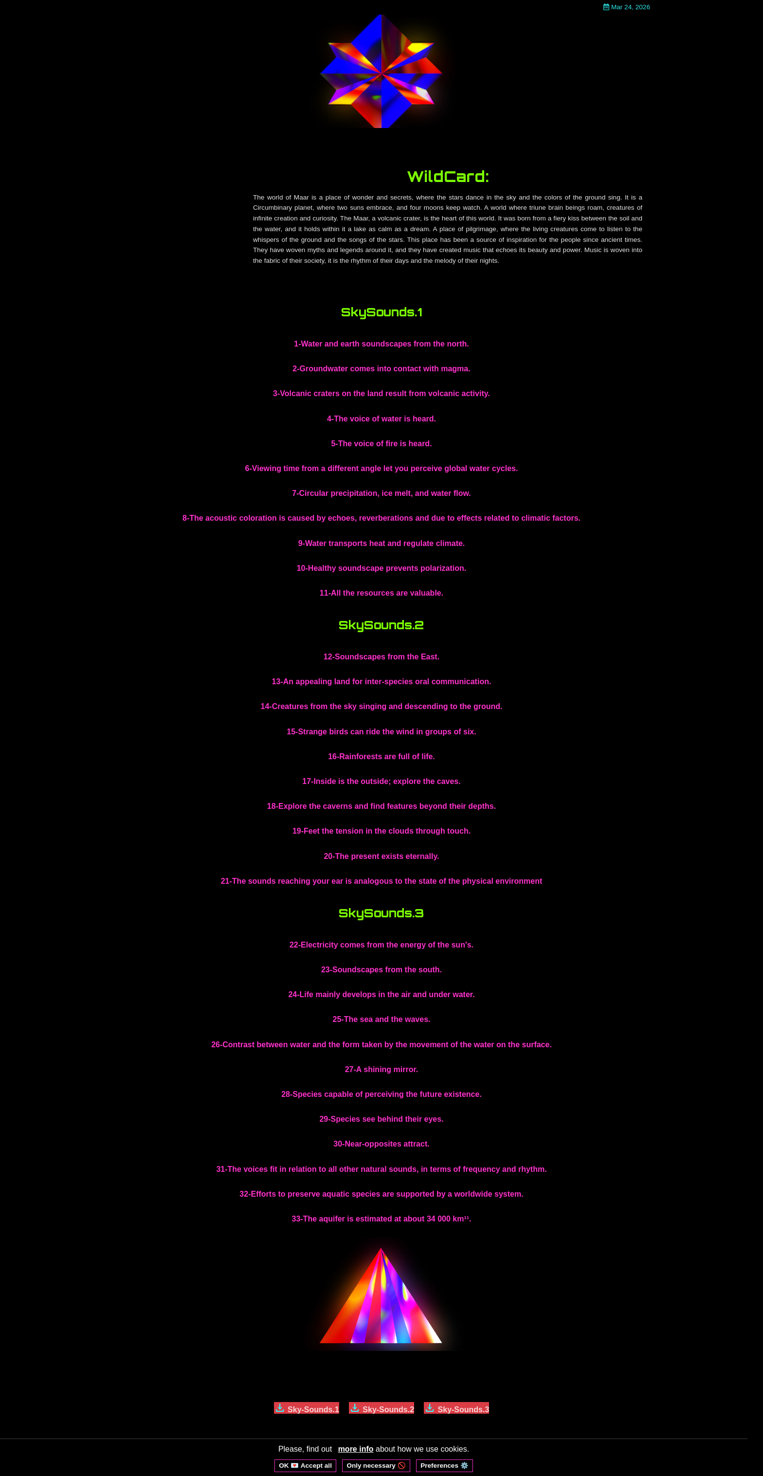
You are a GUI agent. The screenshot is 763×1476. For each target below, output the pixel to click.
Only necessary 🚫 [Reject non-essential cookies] (375, 1465)
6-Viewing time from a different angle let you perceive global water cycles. (381, 468)
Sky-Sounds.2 (381, 1408)
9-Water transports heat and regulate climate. (381, 543)
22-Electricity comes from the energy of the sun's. (381, 945)
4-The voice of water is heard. (381, 419)
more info (356, 1449)
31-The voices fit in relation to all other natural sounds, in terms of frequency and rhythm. (381, 1169)
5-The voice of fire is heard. (381, 443)
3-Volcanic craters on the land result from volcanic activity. (381, 393)
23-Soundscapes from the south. (381, 970)
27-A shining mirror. (381, 1069)
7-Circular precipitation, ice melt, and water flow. (381, 493)
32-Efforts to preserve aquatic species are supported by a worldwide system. (381, 1194)
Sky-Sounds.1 (306, 1408)
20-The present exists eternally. (381, 856)
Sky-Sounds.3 (456, 1408)
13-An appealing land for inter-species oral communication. (381, 681)
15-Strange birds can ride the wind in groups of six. (381, 732)
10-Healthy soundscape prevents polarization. (382, 568)
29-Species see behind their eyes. (381, 1119)
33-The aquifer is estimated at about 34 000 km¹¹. (381, 1219)
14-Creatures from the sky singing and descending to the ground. (382, 706)
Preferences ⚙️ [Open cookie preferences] (444, 1465)
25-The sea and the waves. (382, 1019)
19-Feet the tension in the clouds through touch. (381, 831)
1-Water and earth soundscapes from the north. (381, 344)
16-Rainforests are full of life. (381, 756)
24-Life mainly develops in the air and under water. (381, 994)
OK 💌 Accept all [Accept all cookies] (305, 1465)
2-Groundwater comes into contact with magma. (381, 368)
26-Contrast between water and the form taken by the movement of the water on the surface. (381, 1044)
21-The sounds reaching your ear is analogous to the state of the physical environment (382, 881)
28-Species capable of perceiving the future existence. (381, 1094)
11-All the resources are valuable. (381, 593)
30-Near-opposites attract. (381, 1144)
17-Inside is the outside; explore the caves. (381, 781)
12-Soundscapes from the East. (381, 657)
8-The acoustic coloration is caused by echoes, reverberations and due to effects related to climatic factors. (381, 518)
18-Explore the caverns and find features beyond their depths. (381, 806)
